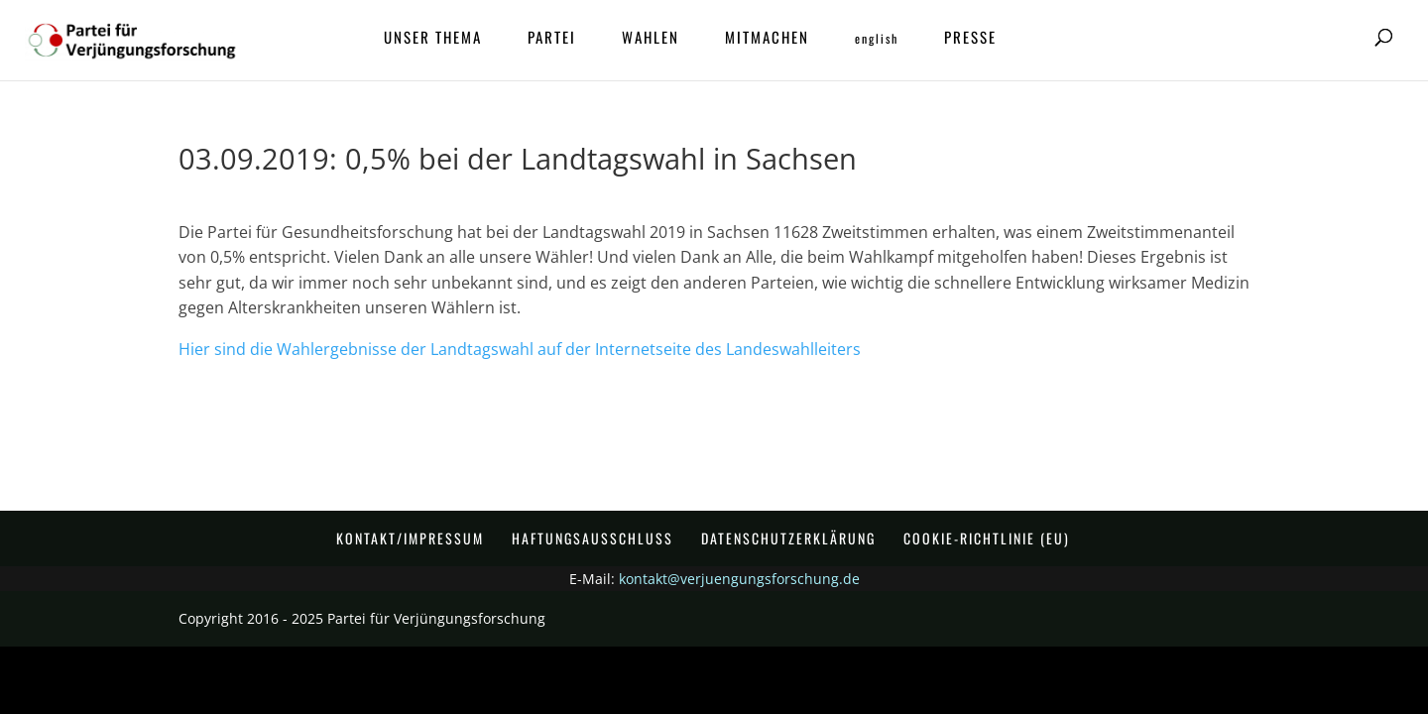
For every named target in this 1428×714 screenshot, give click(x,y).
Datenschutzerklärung (788, 538)
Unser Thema (433, 39)
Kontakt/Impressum (410, 538)
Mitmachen (767, 39)
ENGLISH (876, 39)
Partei (552, 39)
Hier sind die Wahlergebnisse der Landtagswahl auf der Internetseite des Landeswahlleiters (519, 349)
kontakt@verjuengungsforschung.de (739, 578)
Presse (970, 39)
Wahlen (650, 39)
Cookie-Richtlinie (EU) (986, 538)
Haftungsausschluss (592, 538)
